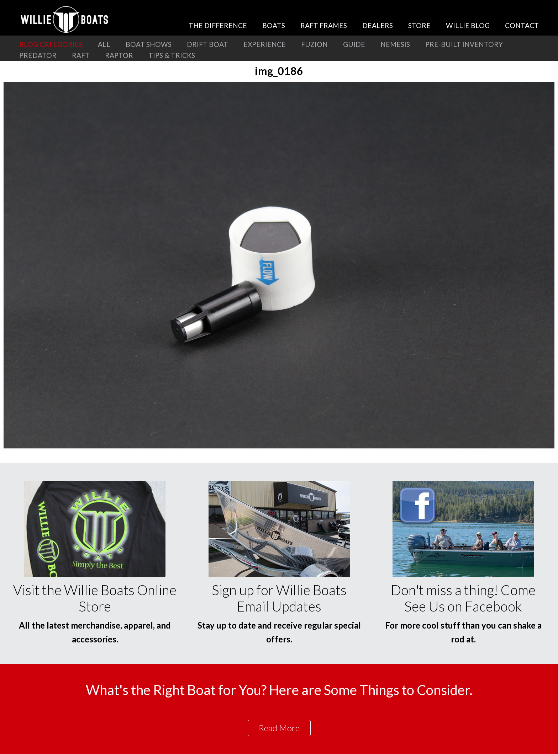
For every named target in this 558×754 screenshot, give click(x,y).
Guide (354, 44)
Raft (81, 55)
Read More (279, 728)
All (104, 44)
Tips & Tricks (171, 55)
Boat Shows (149, 44)
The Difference (218, 25)
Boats (273, 25)
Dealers (377, 25)
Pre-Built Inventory (464, 44)
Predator (38, 55)
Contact (522, 25)
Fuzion (314, 44)
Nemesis (395, 44)
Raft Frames (323, 25)
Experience (264, 44)
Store (419, 25)
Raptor (119, 55)
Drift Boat (207, 44)
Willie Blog (468, 25)
